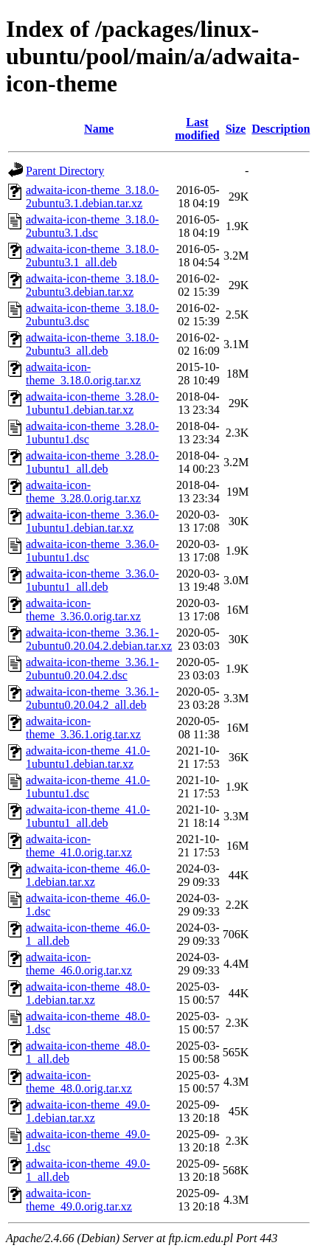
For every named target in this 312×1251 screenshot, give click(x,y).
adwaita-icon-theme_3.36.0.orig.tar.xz (83, 610)
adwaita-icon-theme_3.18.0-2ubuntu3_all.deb (92, 344)
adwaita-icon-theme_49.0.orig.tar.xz (79, 1200)
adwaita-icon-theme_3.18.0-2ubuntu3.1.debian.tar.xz (92, 196)
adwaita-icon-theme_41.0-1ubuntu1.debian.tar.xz (88, 757)
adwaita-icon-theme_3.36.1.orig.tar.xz (83, 728)
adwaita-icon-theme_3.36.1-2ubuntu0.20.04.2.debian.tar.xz (99, 639)
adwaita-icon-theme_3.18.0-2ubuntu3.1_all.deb (92, 255)
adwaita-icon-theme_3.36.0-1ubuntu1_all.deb (92, 580)
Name (99, 128)
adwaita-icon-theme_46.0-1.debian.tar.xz (88, 875)
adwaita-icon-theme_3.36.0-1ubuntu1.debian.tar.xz (92, 521)
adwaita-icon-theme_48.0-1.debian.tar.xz (88, 993)
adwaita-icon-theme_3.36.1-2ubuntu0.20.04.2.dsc (92, 669)
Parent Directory (65, 170)
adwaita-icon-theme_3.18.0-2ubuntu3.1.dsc (92, 226)
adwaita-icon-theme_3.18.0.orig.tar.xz (83, 374)
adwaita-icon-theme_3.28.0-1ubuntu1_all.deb (92, 462)
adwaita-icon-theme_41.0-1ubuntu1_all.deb (88, 816)
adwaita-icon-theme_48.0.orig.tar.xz (79, 1082)
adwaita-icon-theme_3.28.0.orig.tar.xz (83, 492)
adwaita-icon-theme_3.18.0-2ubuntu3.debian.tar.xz (92, 285)
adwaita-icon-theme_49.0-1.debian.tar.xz (88, 1111)
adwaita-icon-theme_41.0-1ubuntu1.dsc (88, 787)
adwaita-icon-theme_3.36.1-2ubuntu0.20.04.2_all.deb (92, 698)
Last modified (197, 129)
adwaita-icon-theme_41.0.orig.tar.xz (79, 846)
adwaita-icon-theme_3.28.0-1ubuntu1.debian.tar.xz (92, 403)
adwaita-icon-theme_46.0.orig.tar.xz (79, 964)
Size (236, 128)
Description (281, 128)
